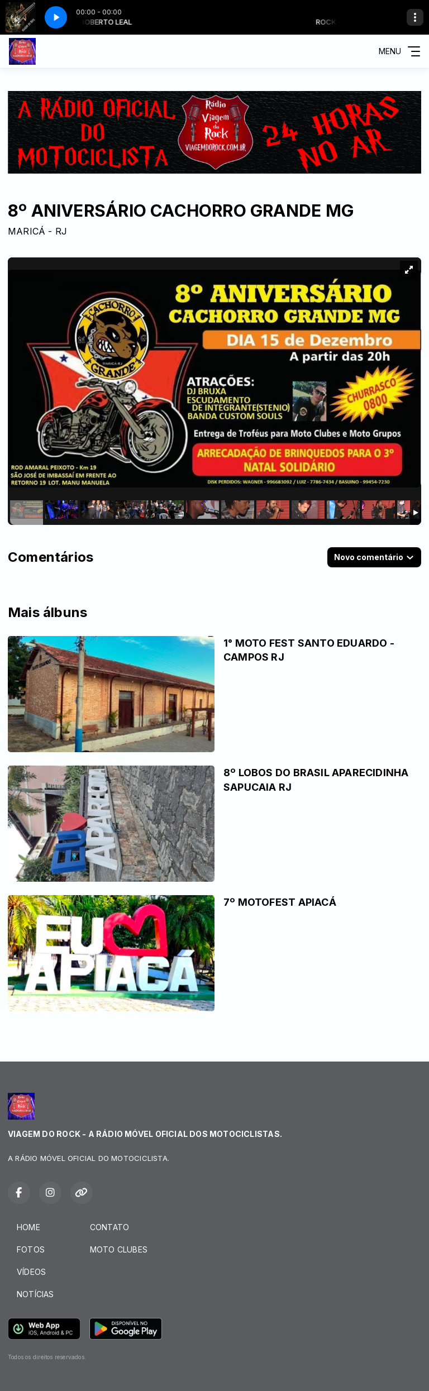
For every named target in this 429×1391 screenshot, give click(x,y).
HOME (28, 1227)
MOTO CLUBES (118, 1249)
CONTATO (109, 1227)
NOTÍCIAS (35, 1294)
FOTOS (31, 1249)
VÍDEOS (31, 1272)
